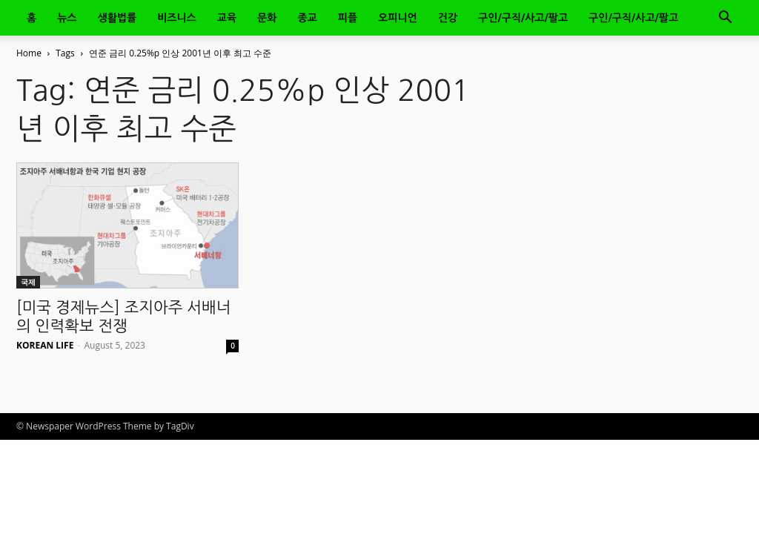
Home (29, 53)
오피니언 (397, 18)
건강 (447, 18)
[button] (725, 19)
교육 (226, 18)
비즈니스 (176, 18)
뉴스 (66, 18)
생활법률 (117, 18)
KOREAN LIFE (44, 345)
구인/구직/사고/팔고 (523, 18)
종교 (306, 18)
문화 (266, 18)
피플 (347, 18)
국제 (28, 282)
